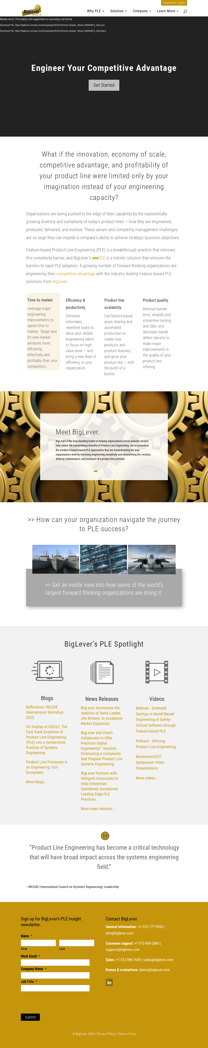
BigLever (60, 281)
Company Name (33, 969)
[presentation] (51, 999)
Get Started (104, 85)
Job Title (29, 981)
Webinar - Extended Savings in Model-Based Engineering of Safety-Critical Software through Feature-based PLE (156, 720)
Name (26, 936)
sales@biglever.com (158, 960)
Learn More (166, 11)
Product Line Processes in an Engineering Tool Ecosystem (47, 767)
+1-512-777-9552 (150, 927)
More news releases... (98, 808)
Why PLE (94, 11)
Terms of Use (127, 1034)
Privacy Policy (106, 1034)
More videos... (147, 778)
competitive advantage (75, 273)
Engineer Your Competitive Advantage (104, 68)
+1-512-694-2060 (146, 943)
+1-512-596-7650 (128, 960)
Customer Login (174, 3)
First (24, 949)
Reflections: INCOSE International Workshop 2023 (44, 712)
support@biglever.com (122, 949)
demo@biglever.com (154, 970)
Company (140, 11)
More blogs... (36, 781)
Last (62, 949)
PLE (98, 257)
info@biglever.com (120, 933)
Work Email (30, 956)
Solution (117, 11)
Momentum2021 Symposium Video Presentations (150, 762)
